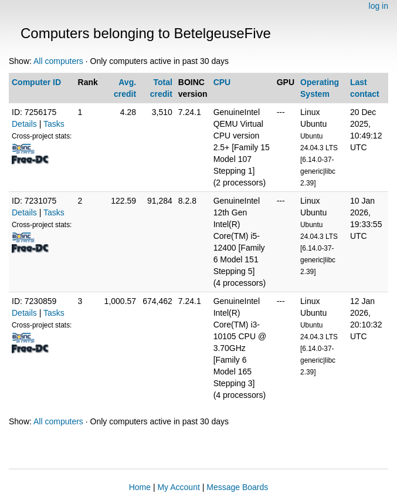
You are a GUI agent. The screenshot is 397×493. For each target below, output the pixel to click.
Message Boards (237, 487)
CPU (222, 82)
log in (378, 6)
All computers (58, 61)
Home (140, 487)
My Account (178, 487)
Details (24, 124)
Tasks (54, 124)
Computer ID (36, 82)
